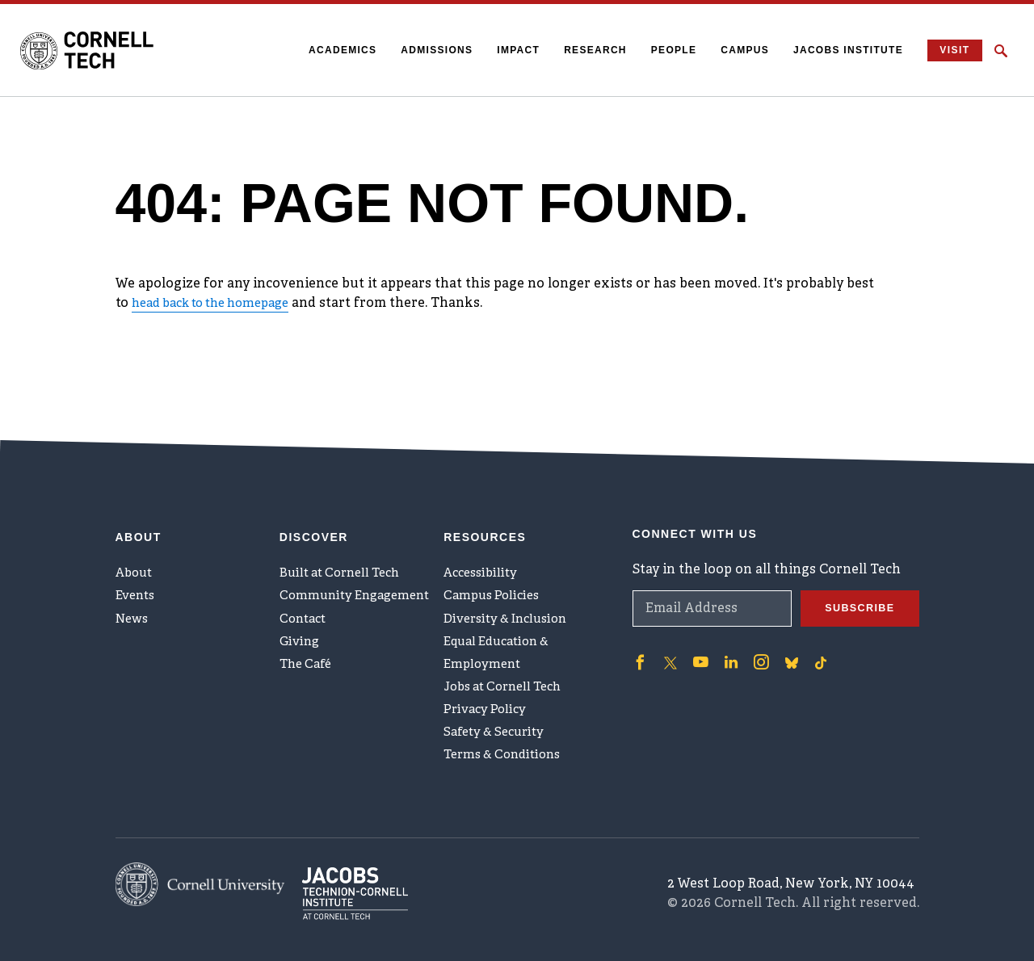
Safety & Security (498, 732)
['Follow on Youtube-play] (697, 631)
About (136, 546)
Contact (305, 599)
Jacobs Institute (838, 50)
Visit (949, 50)
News (134, 599)
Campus (735, 50)
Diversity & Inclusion (511, 599)
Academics (333, 50)
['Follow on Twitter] (668, 631)
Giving (301, 626)
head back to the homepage (220, 304)
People (663, 50)
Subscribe (856, 578)
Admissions (427, 50)
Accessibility (483, 546)
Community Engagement (360, 572)
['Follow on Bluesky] (782, 631)
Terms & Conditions (507, 759)
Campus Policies (494, 572)
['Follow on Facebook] (639, 631)
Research (585, 50)
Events (137, 572)
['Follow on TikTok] (811, 631)
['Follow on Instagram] (753, 631)
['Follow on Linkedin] (725, 631)
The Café (308, 652)
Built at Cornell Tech (345, 546)
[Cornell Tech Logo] (101, 50)
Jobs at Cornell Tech (508, 679)
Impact (508, 50)
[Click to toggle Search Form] (1001, 51)
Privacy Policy (487, 706)
